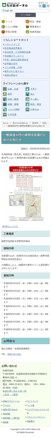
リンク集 (30, 405)
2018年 (35, 123)
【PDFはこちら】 (23, 196)
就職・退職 (13, 104)
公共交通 (12, 114)
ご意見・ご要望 (10, 394)
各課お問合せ (11, 75)
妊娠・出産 (13, 89)
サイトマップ (32, 401)
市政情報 (6, 414)
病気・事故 (35, 104)
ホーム (5, 123)
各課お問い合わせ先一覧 (15, 391)
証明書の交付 (11, 64)
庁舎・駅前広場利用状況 (16, 60)
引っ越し (34, 99)
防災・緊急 (35, 21)
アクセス (6, 405)
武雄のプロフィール (11, 401)
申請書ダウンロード (14, 56)
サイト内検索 (25, 15)
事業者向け (35, 27)
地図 (13, 377)
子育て (33, 89)
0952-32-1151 (14, 354)
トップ (9, 21)
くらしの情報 (11, 27)
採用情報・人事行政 (11, 418)
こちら (13, 265)
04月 (44, 123)
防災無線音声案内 (13, 48)
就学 (10, 94)
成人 (32, 94)
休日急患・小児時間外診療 (17, 52)
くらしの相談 (13, 109)
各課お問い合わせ (10, 409)
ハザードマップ (12, 44)
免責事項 (30, 421)
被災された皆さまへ (14, 71)
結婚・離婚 (13, 99)
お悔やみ (34, 109)
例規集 (5, 422)
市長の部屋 (11, 32)
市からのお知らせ (20, 123)
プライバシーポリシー (36, 417)
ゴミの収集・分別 (13, 67)
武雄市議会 (35, 32)
